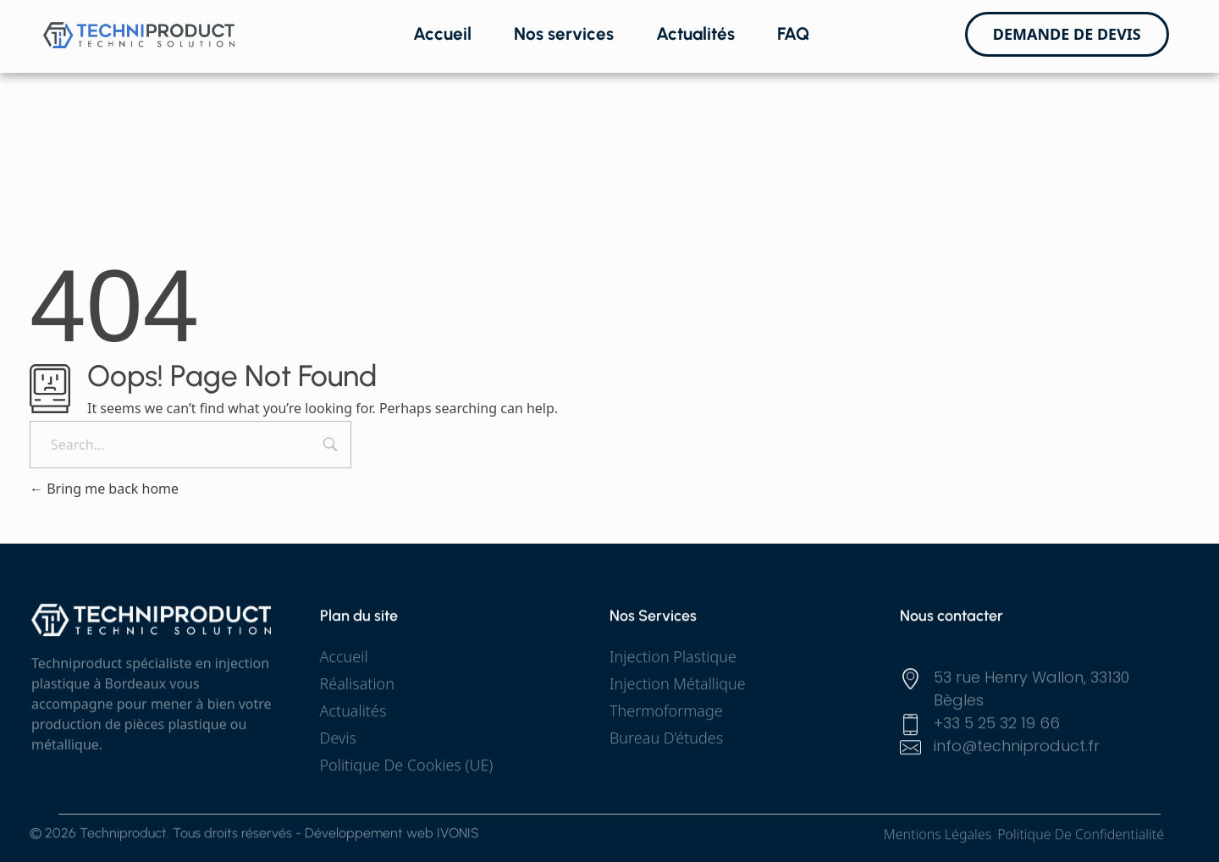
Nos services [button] (564, 33)
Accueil (442, 33)
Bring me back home (104, 488)
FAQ (793, 33)
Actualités (695, 33)
